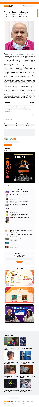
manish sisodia (10, 111)
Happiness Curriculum (29, 109)
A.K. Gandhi (12, 211)
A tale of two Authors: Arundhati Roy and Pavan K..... (11, 363)
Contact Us (15, 1)
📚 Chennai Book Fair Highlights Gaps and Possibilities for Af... (20, 217)
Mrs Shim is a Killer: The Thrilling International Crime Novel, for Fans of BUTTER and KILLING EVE (21, 235)
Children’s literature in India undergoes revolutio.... (11, 349)
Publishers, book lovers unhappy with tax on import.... (27, 391)
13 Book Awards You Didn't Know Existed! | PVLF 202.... (14, 286)
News (5, 388)
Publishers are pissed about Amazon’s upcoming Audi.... (11, 391)
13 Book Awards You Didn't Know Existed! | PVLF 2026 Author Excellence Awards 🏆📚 (21, 231)
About (12, 1)
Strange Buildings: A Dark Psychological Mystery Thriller (19, 214)
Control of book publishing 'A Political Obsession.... (27, 377)
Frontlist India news (19, 109)
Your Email (16, 123)
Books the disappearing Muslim (26, 348)
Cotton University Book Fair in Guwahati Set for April (18, 204)
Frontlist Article (17, 107)
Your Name (5, 123)
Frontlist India (13, 109)
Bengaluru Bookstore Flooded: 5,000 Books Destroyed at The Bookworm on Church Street (20, 239)
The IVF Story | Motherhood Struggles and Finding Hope (19, 201)
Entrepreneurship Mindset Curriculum (9, 107)
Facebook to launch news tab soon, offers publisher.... (27, 363)
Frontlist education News (8, 109)
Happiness (24, 109)
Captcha (5, 137)
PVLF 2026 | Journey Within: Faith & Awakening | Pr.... (13, 303)
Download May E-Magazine (19, 3)
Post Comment (8, 145)
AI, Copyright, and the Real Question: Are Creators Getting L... (20, 194)
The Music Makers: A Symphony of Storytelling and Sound (19, 220)
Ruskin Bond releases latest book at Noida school (11, 377)
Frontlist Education (27, 107)
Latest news (6, 111)
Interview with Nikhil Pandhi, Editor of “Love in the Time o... (19, 191)
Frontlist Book (22, 107)
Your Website (27, 123)
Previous (7, 102)
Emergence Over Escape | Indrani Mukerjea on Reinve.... (14, 323)
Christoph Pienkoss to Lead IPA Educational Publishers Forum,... (20, 207)
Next (32, 102)
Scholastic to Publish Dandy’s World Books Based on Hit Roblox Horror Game (21, 242)
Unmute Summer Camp (38, 13)
